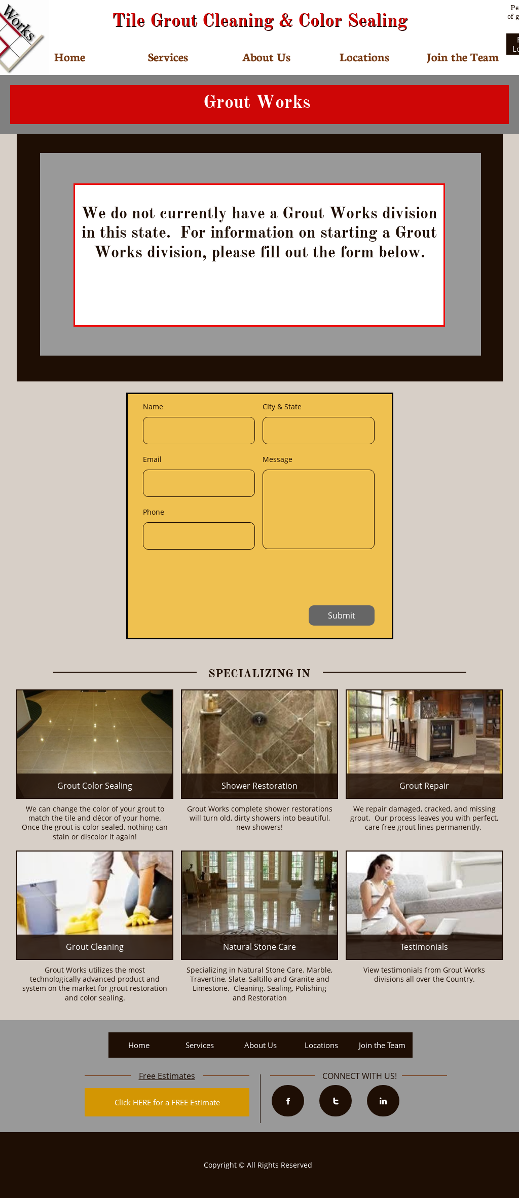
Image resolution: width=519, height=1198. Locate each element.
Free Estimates (167, 1075)
